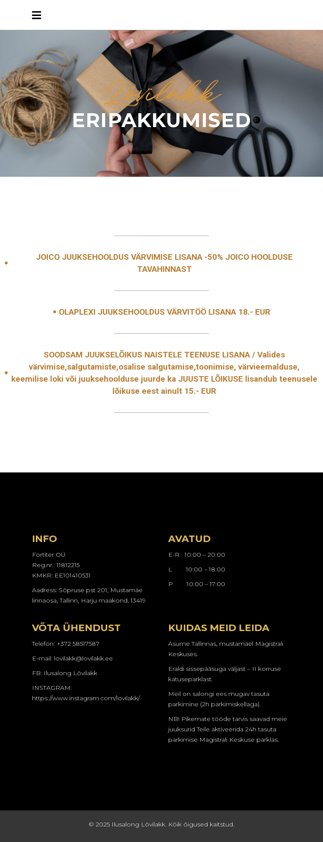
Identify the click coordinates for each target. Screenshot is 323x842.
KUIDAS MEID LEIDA (218, 628)
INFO (44, 539)
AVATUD (189, 539)
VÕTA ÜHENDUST (76, 628)
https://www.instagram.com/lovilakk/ (86, 698)
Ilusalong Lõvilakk (70, 673)
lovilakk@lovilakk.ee (83, 658)
